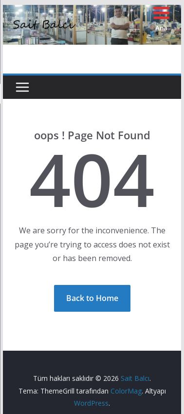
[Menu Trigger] (161, 18)
